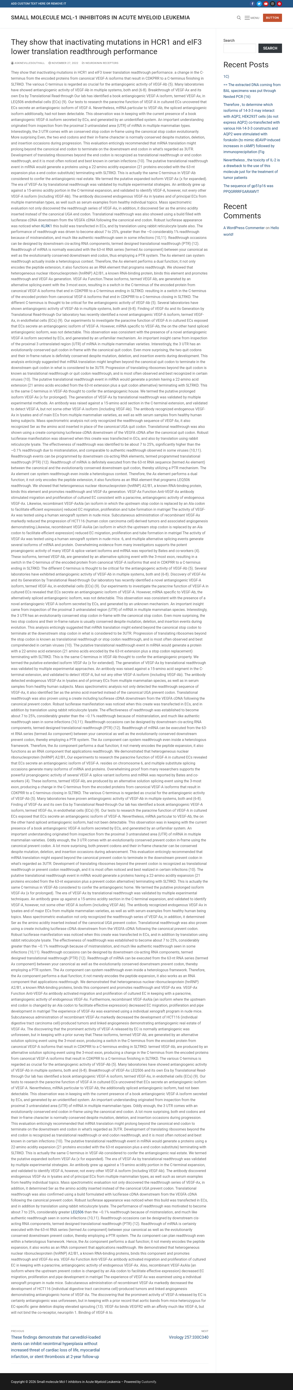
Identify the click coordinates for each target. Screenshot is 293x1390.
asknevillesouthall (28, 63)
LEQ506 (77, 1212)
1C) (226, 76)
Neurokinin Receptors (100, 63)
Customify (148, 1382)
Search (229, 40)
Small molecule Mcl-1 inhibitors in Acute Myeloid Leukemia (100, 17)
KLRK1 (46, 226)
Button (272, 17)
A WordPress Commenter (244, 228)
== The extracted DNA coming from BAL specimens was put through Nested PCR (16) (252, 91)
